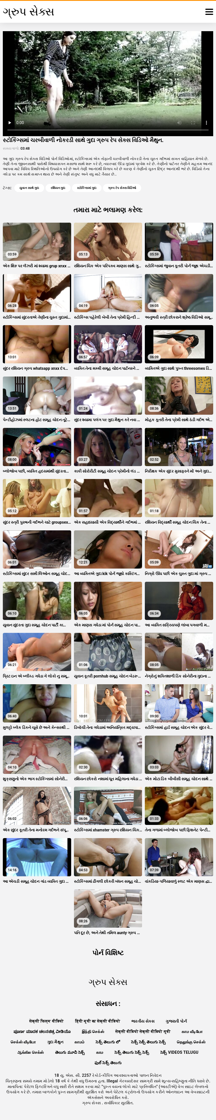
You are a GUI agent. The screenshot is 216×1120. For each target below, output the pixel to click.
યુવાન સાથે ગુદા (29, 188)
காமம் (79, 1042)
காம (100, 1052)
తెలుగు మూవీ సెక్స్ (70, 1052)
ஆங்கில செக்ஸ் (30, 1052)
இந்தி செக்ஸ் (93, 1031)
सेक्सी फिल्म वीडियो (46, 1021)
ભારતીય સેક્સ (142, 1021)
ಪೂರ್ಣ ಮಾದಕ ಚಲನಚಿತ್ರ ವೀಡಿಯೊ (42, 1031)
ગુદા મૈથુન (55, 1042)
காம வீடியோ (192, 1031)
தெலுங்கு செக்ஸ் (191, 1042)
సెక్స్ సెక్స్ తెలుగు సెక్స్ (148, 1042)
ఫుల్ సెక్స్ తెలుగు (108, 1062)
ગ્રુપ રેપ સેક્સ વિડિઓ (122, 188)
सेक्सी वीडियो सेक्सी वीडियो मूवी (142, 1031)
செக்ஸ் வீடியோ (23, 1042)
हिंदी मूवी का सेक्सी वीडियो (97, 1021)
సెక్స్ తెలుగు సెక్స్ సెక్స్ (131, 1052)
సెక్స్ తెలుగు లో (108, 1042)
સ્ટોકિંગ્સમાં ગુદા (87, 188)
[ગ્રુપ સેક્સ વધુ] (209, 12)
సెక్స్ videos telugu (179, 1052)
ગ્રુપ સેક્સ (92, 1103)
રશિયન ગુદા (58, 188)
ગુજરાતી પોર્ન (176, 1021)
